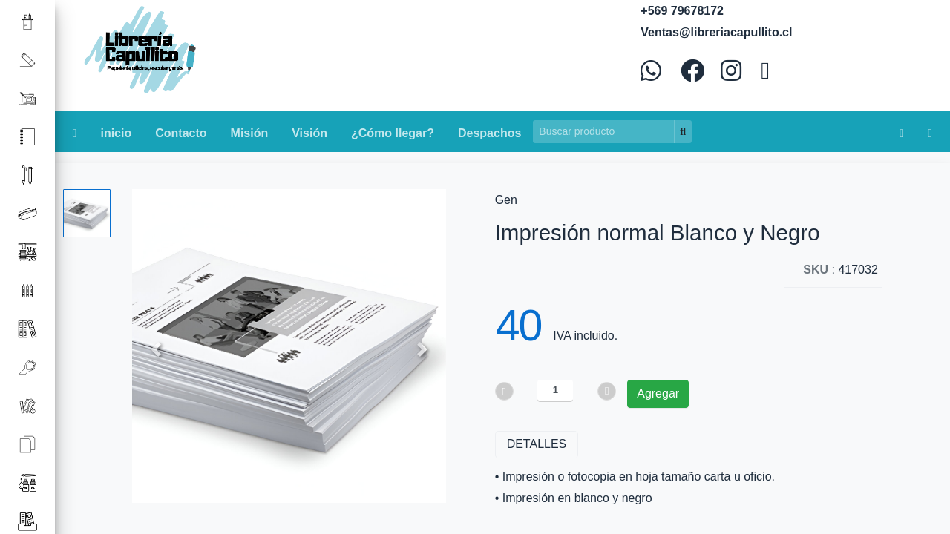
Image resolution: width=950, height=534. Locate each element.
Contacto (180, 133)
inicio (115, 133)
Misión (250, 133)
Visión (309, 133)
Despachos (489, 133)
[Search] (604, 131)
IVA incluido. (585, 335)
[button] (155, 349)
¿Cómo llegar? (392, 133)
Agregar (658, 393)
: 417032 (840, 269)
